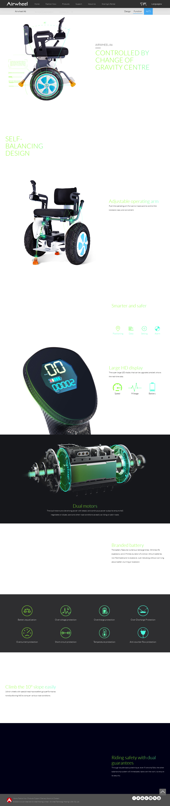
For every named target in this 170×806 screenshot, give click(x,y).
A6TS (148, 11)
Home (37, 4)
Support (79, 4)
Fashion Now (22, 798)
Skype (155, 798)
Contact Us (64, 12)
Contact (56, 798)
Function (138, 11)
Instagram (151, 798)
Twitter (138, 798)
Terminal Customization (44, 12)
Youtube (142, 798)
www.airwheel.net (25, 802)
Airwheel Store (146, 798)
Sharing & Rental (108, 4)
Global (159, 798)
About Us (50, 798)
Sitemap (43, 798)
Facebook (134, 798)
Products (65, 4)
